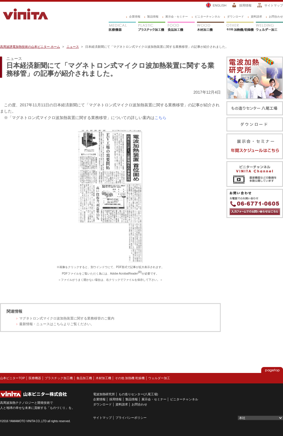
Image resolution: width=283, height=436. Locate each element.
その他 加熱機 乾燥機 (130, 378)
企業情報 (134, 16)
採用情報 (245, 5)
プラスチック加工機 (151, 27)
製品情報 (152, 16)
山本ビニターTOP (12, 378)
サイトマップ (273, 5)
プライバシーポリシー (131, 417)
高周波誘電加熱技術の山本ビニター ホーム (30, 46)
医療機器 (122, 27)
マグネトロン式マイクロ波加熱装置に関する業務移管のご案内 (66, 318)
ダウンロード (235, 16)
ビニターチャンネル (207, 16)
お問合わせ (276, 16)
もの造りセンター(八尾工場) (138, 394)
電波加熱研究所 (104, 394)
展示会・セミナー (176, 16)
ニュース (73, 46)
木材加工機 (210, 27)
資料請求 (256, 16)
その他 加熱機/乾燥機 (240, 27)
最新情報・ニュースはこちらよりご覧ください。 (56, 324)
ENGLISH (219, 5)
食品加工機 (181, 27)
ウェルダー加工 (269, 27)
